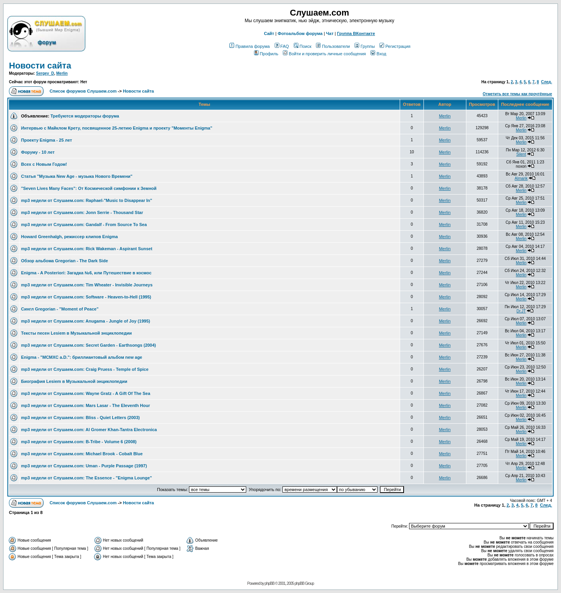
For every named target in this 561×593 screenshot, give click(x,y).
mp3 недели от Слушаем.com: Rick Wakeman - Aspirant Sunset (86, 248)
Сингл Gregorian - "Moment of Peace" (60, 309)
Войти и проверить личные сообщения (324, 53)
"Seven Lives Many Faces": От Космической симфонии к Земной (89, 188)
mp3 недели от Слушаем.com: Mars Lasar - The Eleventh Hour (85, 405)
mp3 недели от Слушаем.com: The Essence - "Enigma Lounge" (86, 477)
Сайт (269, 33)
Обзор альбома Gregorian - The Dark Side (64, 260)
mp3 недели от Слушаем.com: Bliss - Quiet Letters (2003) (80, 417)
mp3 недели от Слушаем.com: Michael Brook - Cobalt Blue (82, 453)
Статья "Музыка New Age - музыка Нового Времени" (76, 176)
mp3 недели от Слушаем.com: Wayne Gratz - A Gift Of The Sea (85, 393)
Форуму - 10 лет (38, 152)
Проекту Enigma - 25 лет (46, 140)
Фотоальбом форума (300, 33)
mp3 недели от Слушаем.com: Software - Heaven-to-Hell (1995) (86, 297)
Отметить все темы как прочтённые (517, 94)
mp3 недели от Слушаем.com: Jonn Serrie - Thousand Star (82, 212)
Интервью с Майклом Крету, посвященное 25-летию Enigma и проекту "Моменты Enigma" (116, 128)
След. (546, 82)
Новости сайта (40, 65)
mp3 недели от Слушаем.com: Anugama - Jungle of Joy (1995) (85, 321)
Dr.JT (521, 311)
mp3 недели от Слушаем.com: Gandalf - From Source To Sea (84, 224)
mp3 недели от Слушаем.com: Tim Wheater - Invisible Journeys (87, 284)
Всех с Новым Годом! (44, 164)
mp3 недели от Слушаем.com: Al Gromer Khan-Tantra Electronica (89, 429)
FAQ (282, 46)
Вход (378, 53)
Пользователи (333, 46)
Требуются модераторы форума (84, 116)
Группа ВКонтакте (356, 33)
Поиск (302, 46)
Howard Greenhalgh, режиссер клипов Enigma (69, 236)
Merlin (61, 73)
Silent (521, 154)
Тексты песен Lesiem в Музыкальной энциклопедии (76, 333)
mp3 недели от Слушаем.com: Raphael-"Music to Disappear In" (86, 200)
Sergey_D (45, 73)
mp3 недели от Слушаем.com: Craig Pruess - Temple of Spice (84, 369)
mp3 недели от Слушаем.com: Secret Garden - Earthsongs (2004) (88, 345)
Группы (365, 46)
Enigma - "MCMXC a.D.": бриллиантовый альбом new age (81, 357)
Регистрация (394, 46)
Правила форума (249, 46)
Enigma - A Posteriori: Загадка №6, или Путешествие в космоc (86, 272)
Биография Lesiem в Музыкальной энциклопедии (74, 381)
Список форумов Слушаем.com (82, 91)
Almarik (521, 178)
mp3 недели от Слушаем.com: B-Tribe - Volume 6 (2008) (79, 441)
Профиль (266, 53)
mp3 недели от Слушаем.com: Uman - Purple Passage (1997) (84, 465)
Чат (329, 33)
